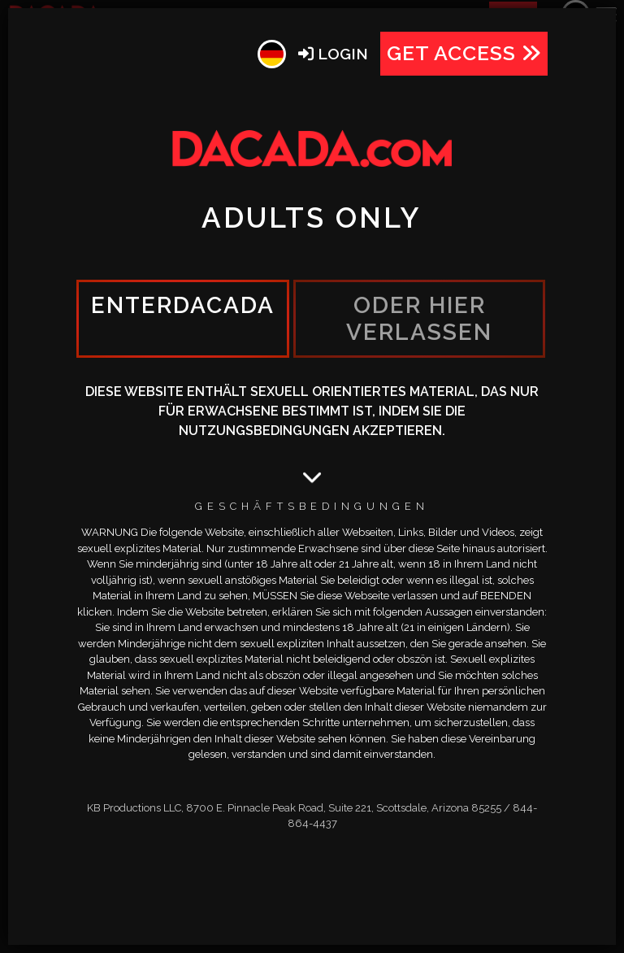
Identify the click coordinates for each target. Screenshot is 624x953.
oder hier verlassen (419, 319)
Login (333, 54)
